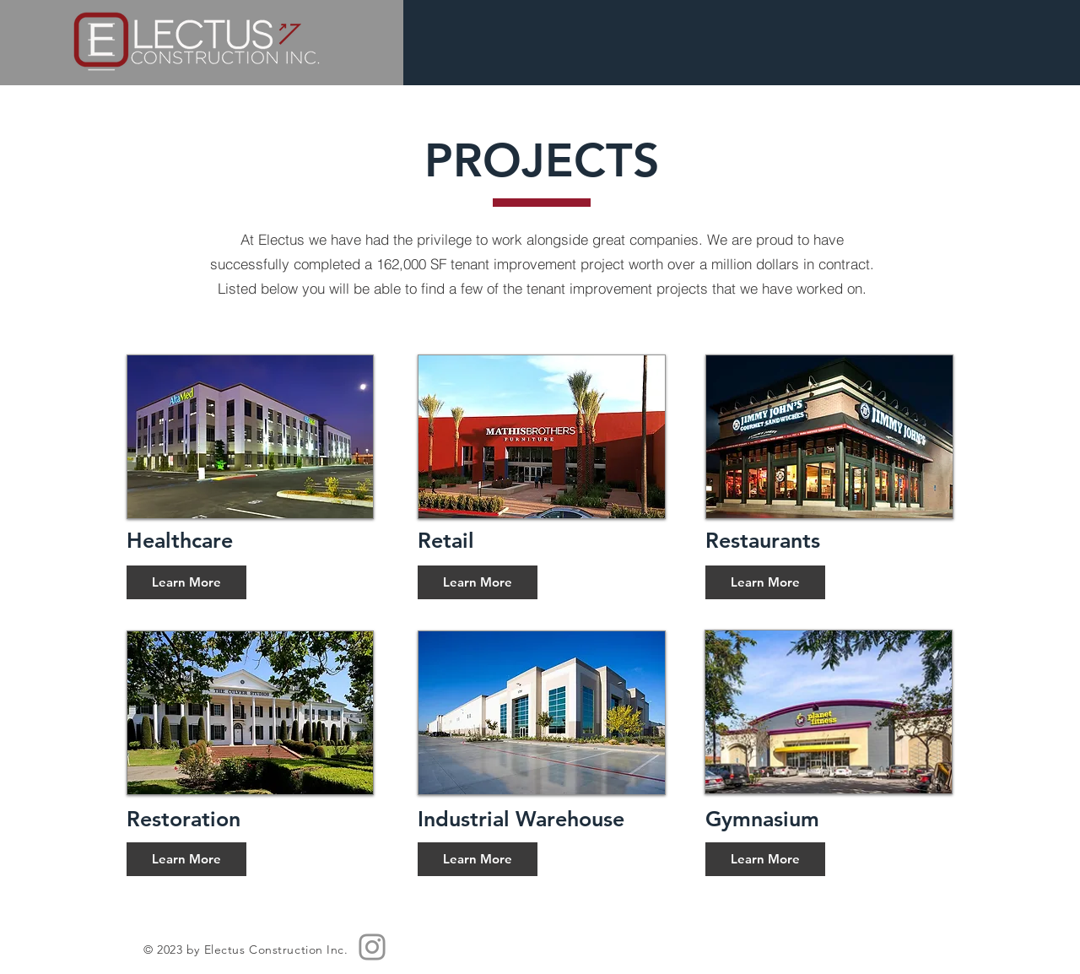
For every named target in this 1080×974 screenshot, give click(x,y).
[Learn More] (186, 582)
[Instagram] (372, 947)
